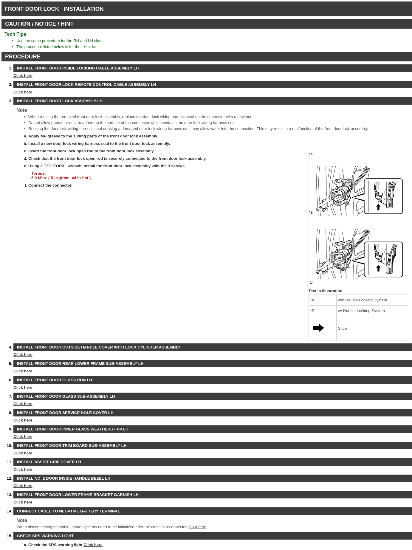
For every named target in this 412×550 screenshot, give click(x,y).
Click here (22, 75)
